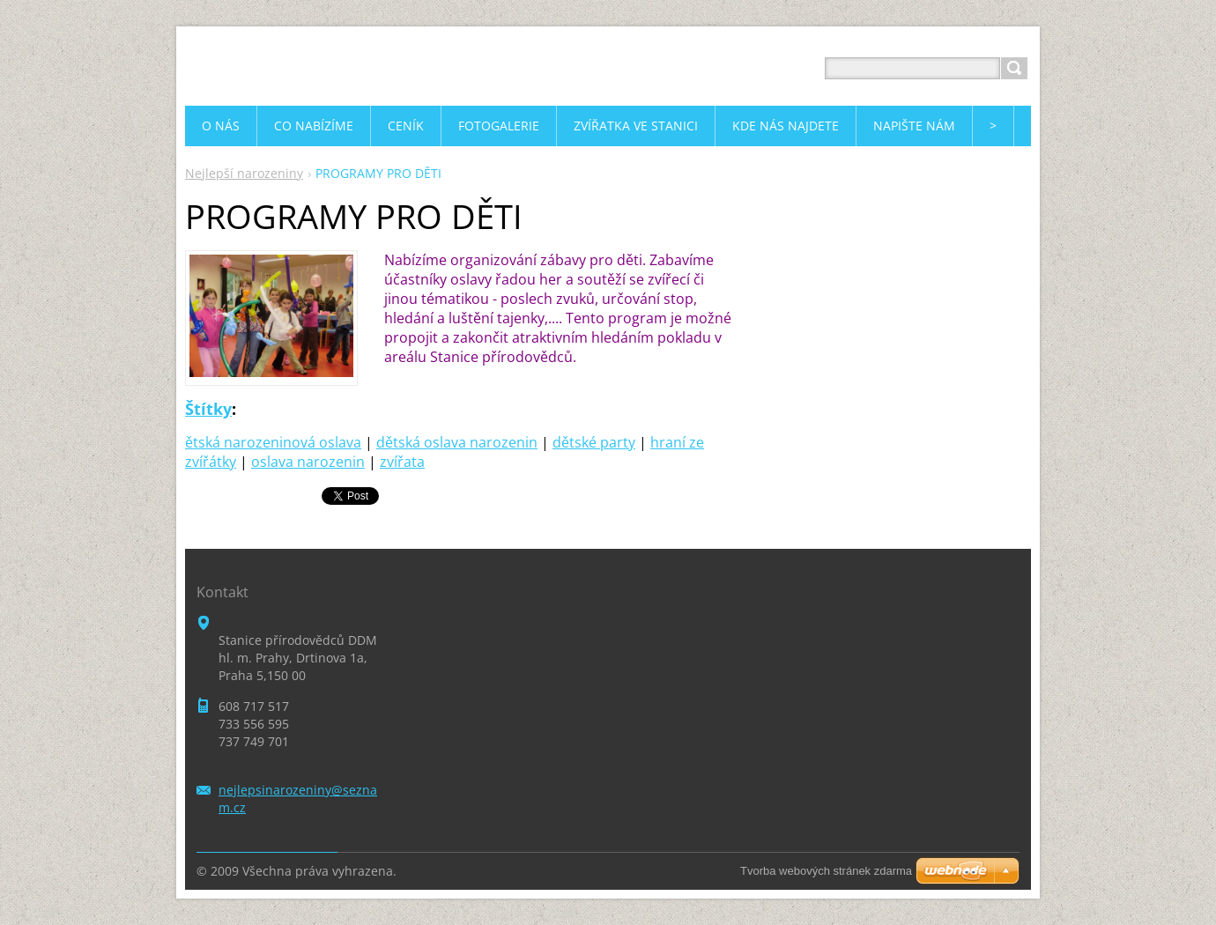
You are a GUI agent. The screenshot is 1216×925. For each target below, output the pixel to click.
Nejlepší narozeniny (244, 173)
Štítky (208, 408)
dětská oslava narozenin (457, 442)
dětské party (593, 442)
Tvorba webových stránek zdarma (826, 870)
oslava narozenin (308, 461)
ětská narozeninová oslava (273, 442)
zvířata (402, 461)
